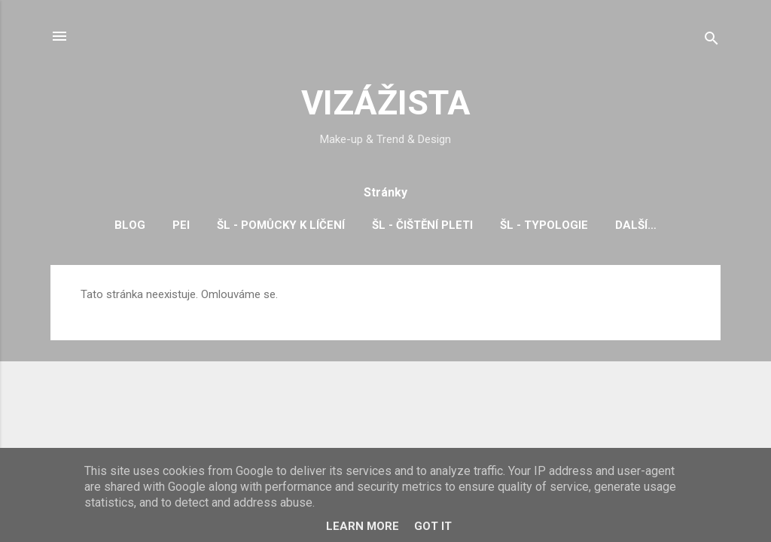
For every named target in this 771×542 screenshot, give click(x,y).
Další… (636, 225)
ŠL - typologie (544, 225)
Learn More (362, 526)
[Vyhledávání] (711, 41)
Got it (433, 526)
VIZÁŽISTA (386, 103)
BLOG (129, 225)
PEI (181, 225)
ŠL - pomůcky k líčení (281, 225)
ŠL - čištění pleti (422, 225)
